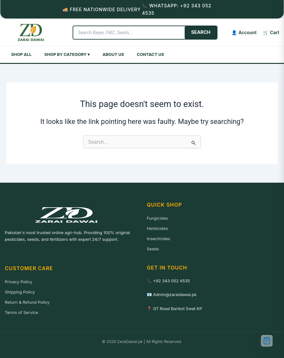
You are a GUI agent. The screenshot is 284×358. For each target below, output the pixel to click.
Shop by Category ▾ (67, 54)
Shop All (21, 54)
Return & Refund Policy (27, 302)
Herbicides (157, 228)
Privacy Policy (18, 281)
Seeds (153, 248)
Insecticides (158, 238)
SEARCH (200, 32)
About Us (113, 54)
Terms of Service (21, 312)
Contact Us (150, 54)
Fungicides (157, 218)
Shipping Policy (20, 291)
